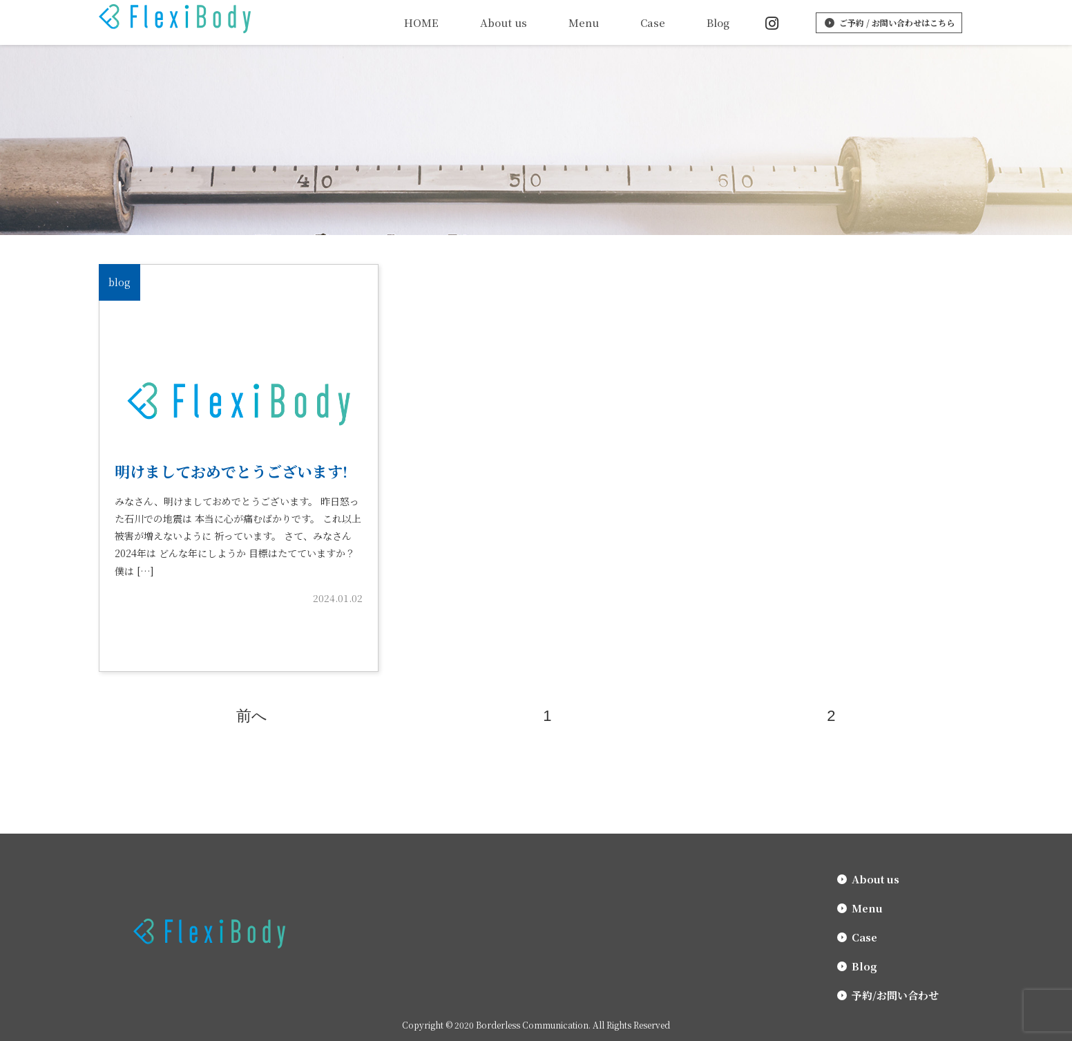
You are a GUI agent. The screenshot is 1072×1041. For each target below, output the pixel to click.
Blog (718, 22)
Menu (583, 22)
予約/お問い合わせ (895, 995)
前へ (251, 715)
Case (652, 22)
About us (503, 22)
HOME (421, 22)
